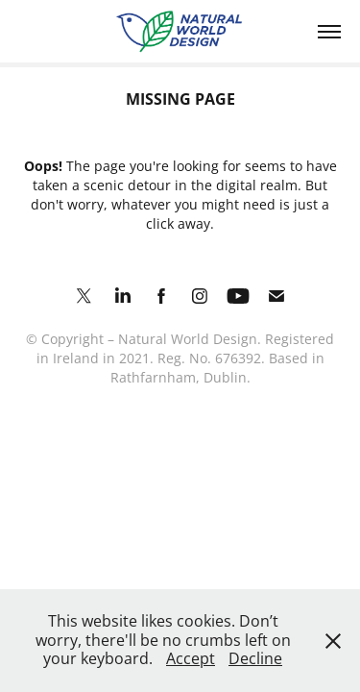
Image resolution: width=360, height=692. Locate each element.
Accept (190, 658)
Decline (255, 658)
